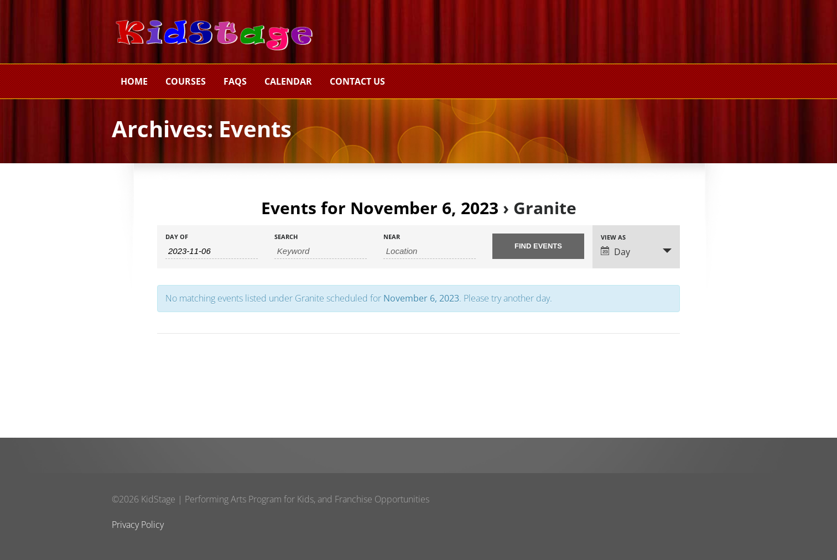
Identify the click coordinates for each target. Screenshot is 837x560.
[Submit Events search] (538, 246)
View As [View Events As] (613, 237)
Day (615, 252)
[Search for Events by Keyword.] (320, 251)
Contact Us (357, 81)
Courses (185, 81)
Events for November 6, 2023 (379, 207)
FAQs (235, 81)
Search (286, 237)
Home (134, 81)
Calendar (288, 81)
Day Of (176, 237)
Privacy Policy (138, 524)
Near (391, 237)
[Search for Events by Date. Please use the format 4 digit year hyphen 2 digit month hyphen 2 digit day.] (211, 251)
